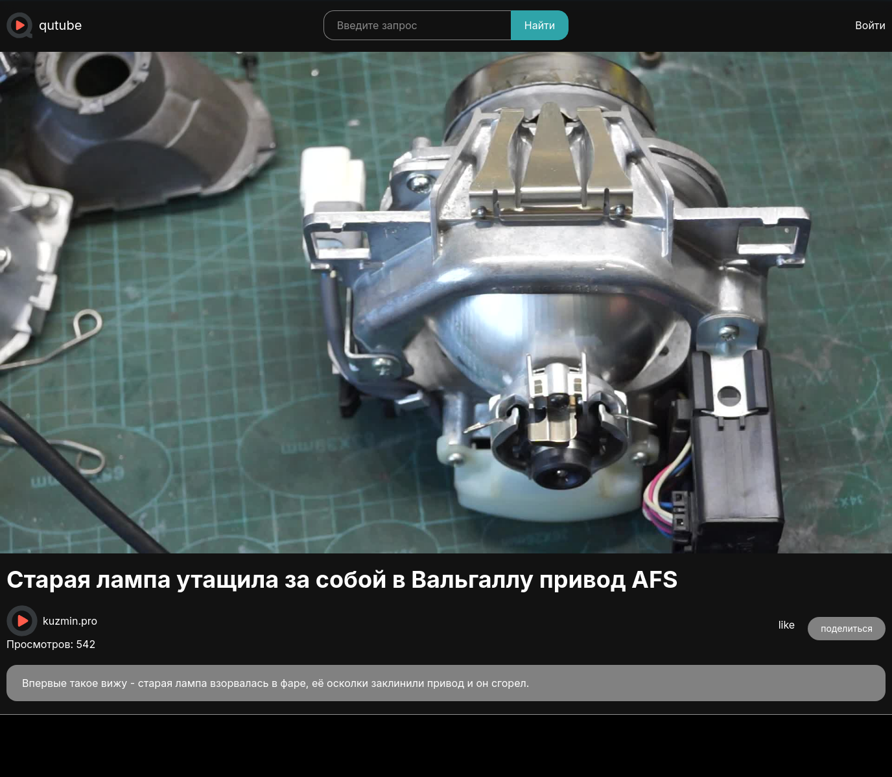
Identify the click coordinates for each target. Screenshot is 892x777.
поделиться (847, 628)
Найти (540, 25)
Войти (870, 25)
